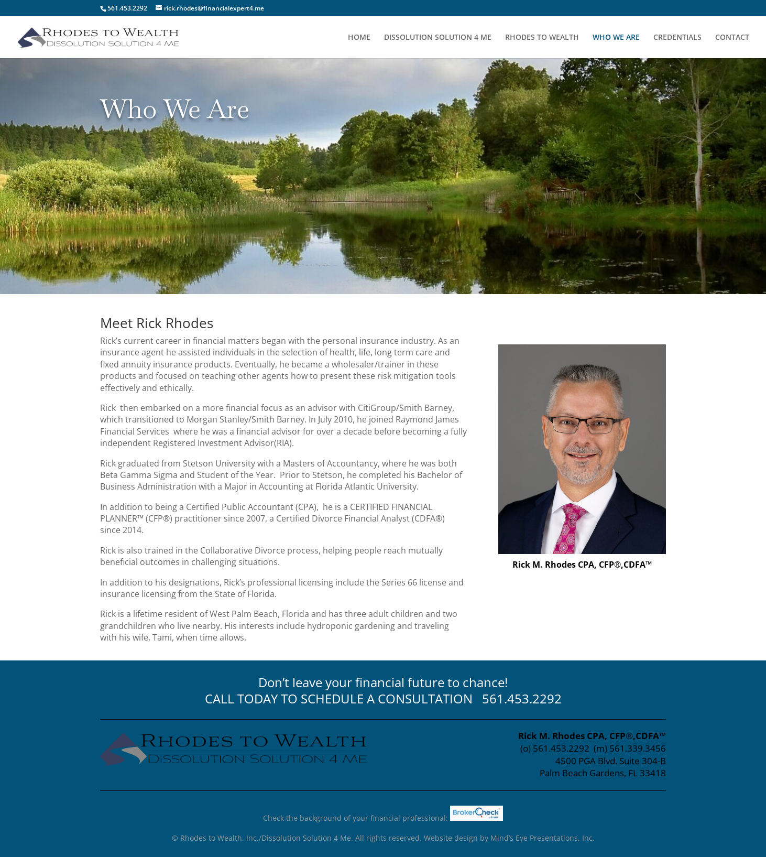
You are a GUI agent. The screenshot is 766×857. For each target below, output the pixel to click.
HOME (359, 38)
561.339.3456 (637, 748)
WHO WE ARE (616, 38)
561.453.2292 (522, 698)
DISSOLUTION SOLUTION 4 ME (437, 38)
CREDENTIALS (677, 38)
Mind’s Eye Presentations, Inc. (542, 838)
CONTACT (732, 38)
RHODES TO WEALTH (542, 38)
